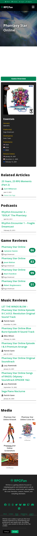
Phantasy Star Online (13, 246)
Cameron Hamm (11, 251)
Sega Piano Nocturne (13, 391)
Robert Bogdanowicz (12, 285)
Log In (22, 1)
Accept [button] (15, 531)
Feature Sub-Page (9, 195)
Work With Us (16, 515)
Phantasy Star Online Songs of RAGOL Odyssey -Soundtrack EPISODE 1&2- (17, 376)
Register (30, 1)
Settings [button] (6, 531)
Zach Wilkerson (10, 189)
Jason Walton (9, 262)
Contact (15, 1)
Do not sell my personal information (14, 528)
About (8, 1)
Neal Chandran (10, 274)
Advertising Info (24, 514)
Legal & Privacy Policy (31, 515)
